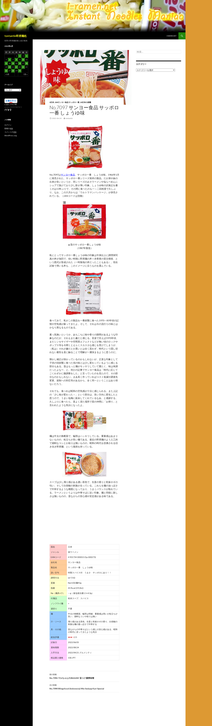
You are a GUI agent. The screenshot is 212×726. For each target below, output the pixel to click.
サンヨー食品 (68, 174)
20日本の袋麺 (85, 102)
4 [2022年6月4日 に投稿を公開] (26, 56)
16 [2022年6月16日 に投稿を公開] (20, 63)
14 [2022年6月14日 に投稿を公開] (13, 63)
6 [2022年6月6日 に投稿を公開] (9, 60)
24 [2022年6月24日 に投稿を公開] (23, 67)
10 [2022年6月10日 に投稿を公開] (23, 60)
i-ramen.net (172, 36)
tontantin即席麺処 (15, 35)
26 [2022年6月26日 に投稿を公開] (6, 71)
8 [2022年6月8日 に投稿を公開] (16, 60)
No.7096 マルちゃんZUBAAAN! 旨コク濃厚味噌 (84, 676)
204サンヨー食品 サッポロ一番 (67, 102)
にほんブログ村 (10, 104)
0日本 (51, 102)
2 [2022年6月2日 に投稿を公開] (19, 56)
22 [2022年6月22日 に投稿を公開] (16, 67)
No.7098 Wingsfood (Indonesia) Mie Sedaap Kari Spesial (84, 686)
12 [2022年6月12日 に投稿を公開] (6, 63)
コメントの (10, 132)
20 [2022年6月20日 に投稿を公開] (10, 67)
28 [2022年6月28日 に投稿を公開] (13, 71)
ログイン (7, 125)
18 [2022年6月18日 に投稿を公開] (26, 63)
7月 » (25, 74)
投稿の (8, 128)
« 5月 (7, 74)
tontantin (69, 118)
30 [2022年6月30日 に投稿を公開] (20, 71)
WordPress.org (10, 135)
